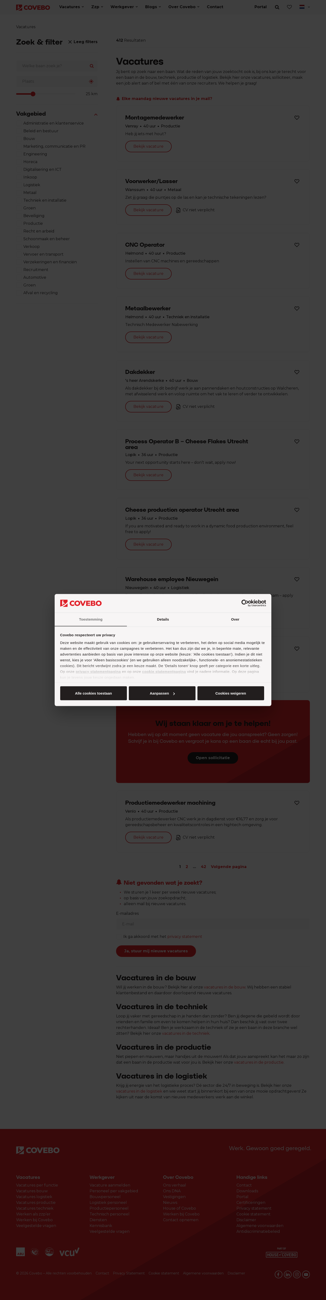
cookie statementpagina (164, 671)
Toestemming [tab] (91, 619)
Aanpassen (162, 693)
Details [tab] (163, 619)
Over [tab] (235, 619)
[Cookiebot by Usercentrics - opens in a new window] (245, 603)
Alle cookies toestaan (93, 693)
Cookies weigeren (230, 693)
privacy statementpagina (98, 671)
